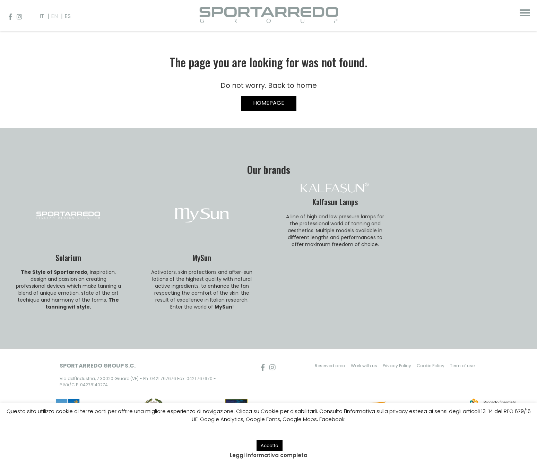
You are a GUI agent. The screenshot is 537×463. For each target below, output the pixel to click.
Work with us (364, 366)
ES (67, 16)
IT (42, 16)
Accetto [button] (269, 445)
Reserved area (330, 366)
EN (54, 16)
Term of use (462, 366)
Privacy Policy (397, 366)
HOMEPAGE (268, 103)
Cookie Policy (430, 366)
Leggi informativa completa (269, 455)
